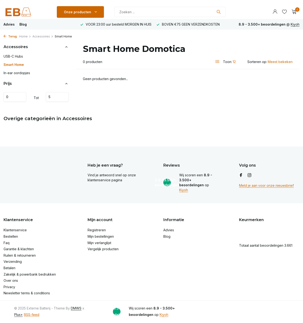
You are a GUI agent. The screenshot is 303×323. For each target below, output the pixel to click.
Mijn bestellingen (101, 236)
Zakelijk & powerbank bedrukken (30, 274)
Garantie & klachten (19, 249)
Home (25, 36)
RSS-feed (31, 315)
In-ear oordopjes (17, 73)
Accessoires (42, 36)
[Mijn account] (275, 11)
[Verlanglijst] (284, 12)
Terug (10, 36)
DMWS (76, 308)
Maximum (57, 97)
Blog (23, 24)
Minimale (15, 97)
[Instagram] (249, 175)
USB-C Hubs (13, 56)
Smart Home (14, 65)
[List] (217, 61)
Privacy (9, 287)
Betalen (9, 268)
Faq (6, 243)
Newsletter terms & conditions (27, 293)
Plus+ (18, 315)
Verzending (13, 261)
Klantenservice (15, 230)
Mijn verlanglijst (99, 243)
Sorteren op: (257, 62)
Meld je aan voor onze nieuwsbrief (266, 185)
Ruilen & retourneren (20, 255)
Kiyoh (295, 24)
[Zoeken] (170, 12)
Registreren (97, 230)
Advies (9, 24)
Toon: (227, 62)
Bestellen (11, 236)
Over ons (11, 280)
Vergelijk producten (103, 249)
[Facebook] (241, 175)
